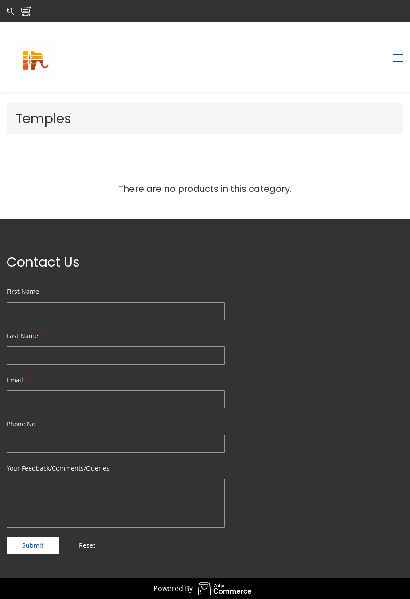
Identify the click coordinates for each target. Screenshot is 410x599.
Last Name (26, 335)
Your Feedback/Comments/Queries (58, 468)
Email (19, 380)
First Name (27, 291)
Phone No (21, 424)
